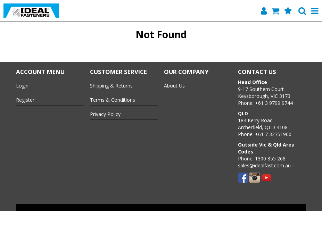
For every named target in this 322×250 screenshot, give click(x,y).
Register (25, 100)
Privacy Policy (105, 114)
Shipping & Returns (111, 85)
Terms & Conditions (112, 100)
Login (22, 85)
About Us (174, 85)
